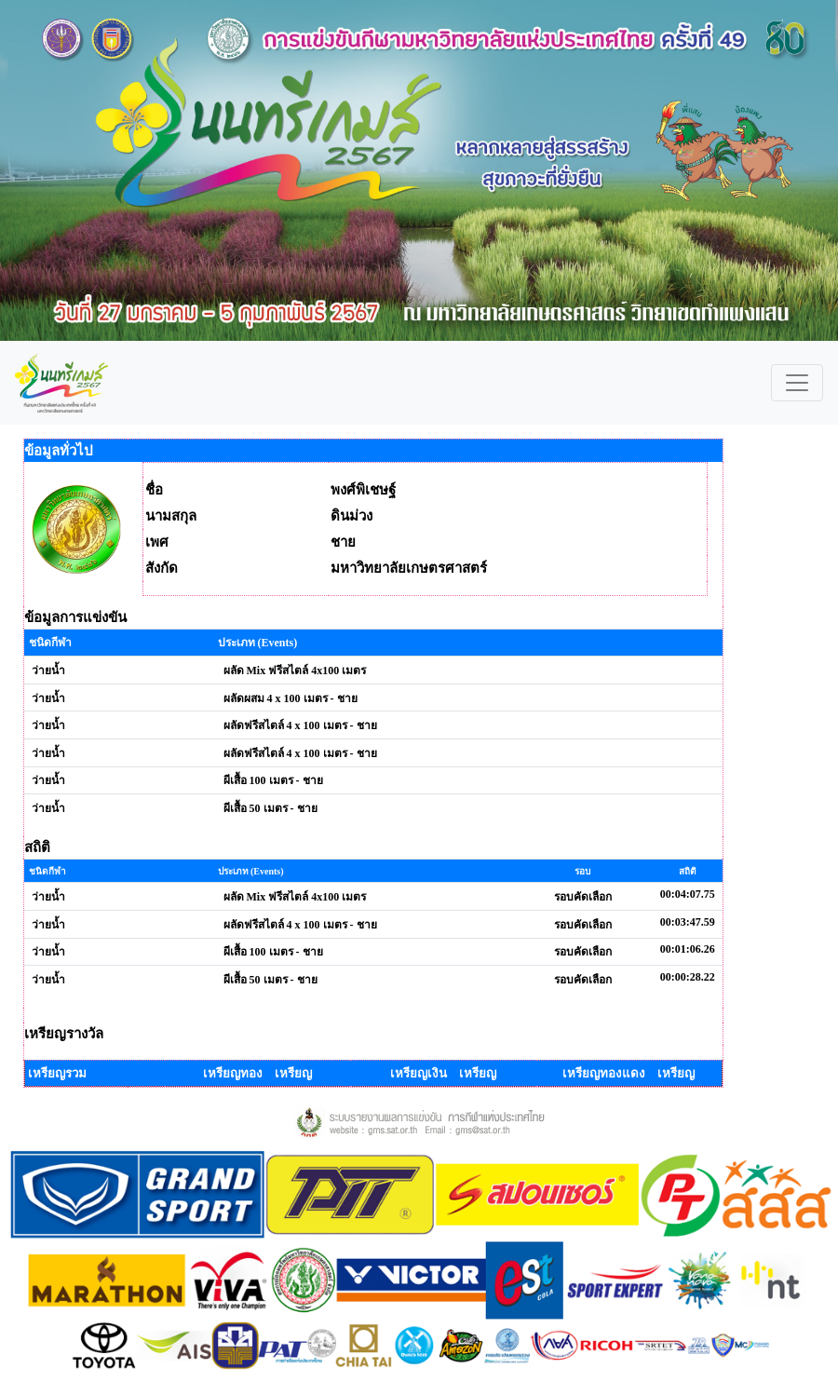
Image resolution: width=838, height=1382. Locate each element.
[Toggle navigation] (797, 382)
